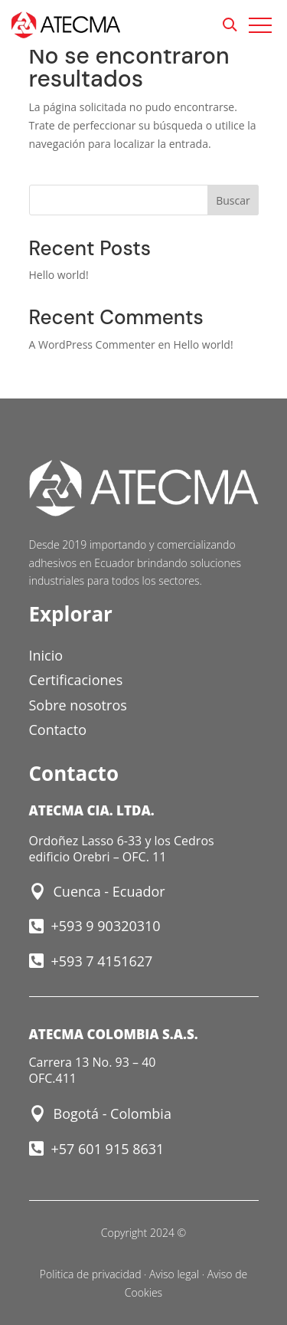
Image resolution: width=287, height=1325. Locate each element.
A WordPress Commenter (92, 344)
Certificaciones (76, 680)
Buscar (233, 200)
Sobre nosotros (78, 705)
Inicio (46, 655)
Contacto (58, 729)
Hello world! (59, 274)
